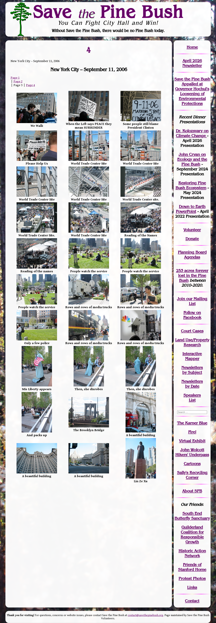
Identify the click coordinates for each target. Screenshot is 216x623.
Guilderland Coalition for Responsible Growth (192, 534)
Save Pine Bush (108, 11)
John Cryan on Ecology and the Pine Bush (192, 159)
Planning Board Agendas (192, 254)
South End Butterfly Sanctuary (192, 516)
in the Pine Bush (193, 275)
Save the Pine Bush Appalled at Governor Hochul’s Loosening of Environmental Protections (192, 91)
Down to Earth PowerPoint (191, 209)
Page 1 (15, 78)
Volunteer (192, 229)
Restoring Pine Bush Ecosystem (191, 185)
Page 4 (30, 85)
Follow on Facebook (192, 315)
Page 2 (18, 81)
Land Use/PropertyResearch (192, 342)
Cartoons (192, 463)
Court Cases (192, 330)
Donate (192, 238)
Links (192, 587)
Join (181, 298)
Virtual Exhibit (192, 440)
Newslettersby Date (192, 384)
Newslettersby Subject (192, 370)
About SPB (192, 490)
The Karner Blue (192, 423)
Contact (192, 600)
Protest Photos (192, 578)
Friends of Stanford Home (192, 567)
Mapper (192, 358)
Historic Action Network (192, 553)
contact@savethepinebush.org (145, 615)
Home (192, 47)
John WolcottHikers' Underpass (192, 452)
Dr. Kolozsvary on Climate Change (192, 133)
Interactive (192, 353)
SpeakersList (192, 397)
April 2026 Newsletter (192, 63)
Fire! (192, 431)
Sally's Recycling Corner (192, 475)
